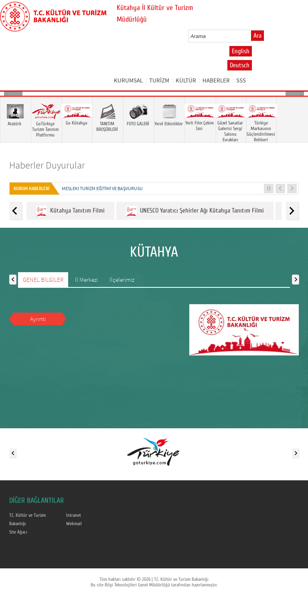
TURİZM (159, 80)
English (240, 51)
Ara (257, 35)
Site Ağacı (18, 532)
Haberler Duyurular (47, 165)
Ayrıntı (38, 319)
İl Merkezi (86, 279)
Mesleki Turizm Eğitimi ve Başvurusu (102, 188)
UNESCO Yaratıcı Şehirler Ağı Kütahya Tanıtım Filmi (195, 211)
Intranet (73, 515)
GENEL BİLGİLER (43, 279)
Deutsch (239, 65)
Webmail (74, 523)
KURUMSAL (128, 80)
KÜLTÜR (186, 80)
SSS (241, 80)
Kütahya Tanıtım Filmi (70, 211)
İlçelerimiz (121, 279)
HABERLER (216, 80)
